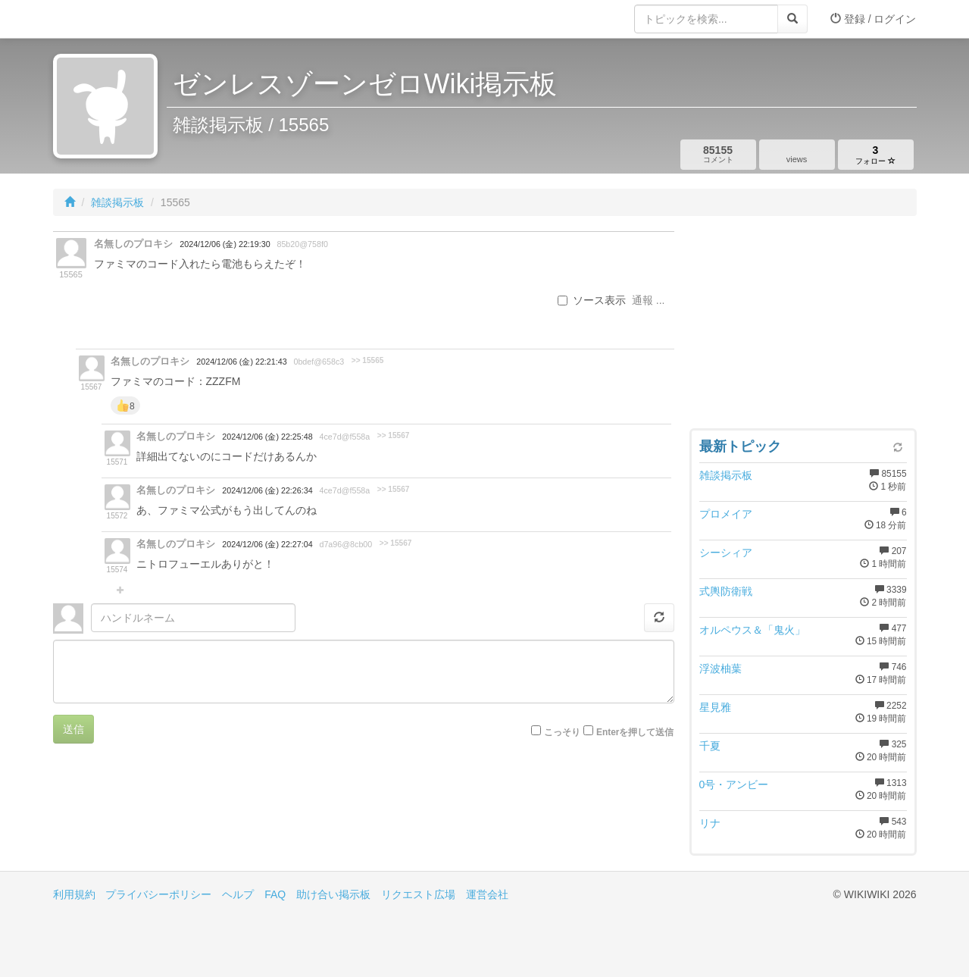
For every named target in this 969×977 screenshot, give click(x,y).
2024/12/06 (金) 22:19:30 (225, 244)
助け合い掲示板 (333, 894)
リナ (709, 823)
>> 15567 (393, 435)
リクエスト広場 (418, 894)
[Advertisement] (803, 326)
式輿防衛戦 (725, 591)
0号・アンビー (734, 784)
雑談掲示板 (117, 202)
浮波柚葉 (720, 668)
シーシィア (725, 552)
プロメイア (725, 514)
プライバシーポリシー (158, 894)
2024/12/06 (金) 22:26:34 (267, 490)
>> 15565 (368, 360)
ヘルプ (238, 894)
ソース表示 (592, 300)
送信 (73, 729)
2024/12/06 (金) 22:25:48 (267, 436)
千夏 (709, 746)
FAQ (275, 894)
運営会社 (487, 894)
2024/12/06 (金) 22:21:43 (241, 361)
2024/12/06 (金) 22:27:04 (267, 544)
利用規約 (74, 894)
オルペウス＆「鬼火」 (752, 630)
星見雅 (715, 707)
